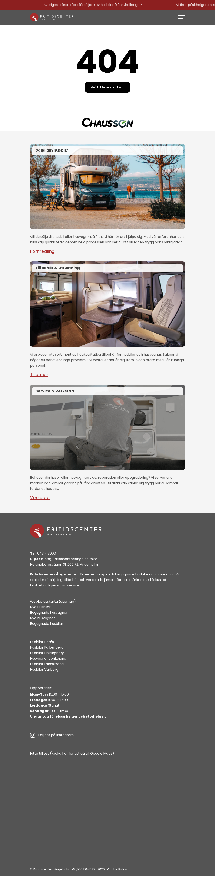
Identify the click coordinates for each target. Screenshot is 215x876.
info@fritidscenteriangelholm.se (63, 559)
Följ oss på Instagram (52, 735)
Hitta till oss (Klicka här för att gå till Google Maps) (72, 753)
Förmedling (42, 251)
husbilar (141, 574)
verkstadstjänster (101, 579)
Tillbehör (39, 374)
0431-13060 (43, 553)
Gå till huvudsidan (106, 87)
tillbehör (71, 579)
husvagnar (165, 574)
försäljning (53, 579)
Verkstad (40, 497)
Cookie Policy (117, 869)
